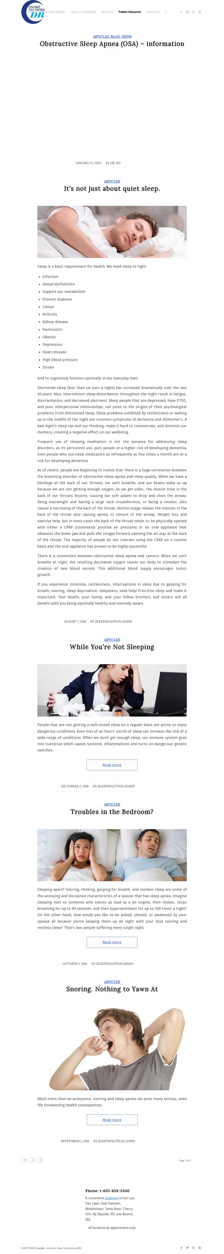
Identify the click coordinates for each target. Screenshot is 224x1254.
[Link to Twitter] (187, 12)
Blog (115, 36)
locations (111, 1198)
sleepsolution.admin (113, 621)
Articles (101, 36)
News (126, 36)
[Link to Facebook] (181, 12)
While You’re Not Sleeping (112, 647)
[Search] (166, 12)
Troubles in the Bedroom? (112, 812)
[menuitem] (31, 12)
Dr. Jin (115, 163)
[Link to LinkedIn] (200, 12)
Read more (112, 765)
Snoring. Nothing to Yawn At (112, 989)
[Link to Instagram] (193, 12)
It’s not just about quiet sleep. (112, 188)
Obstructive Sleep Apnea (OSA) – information (112, 44)
